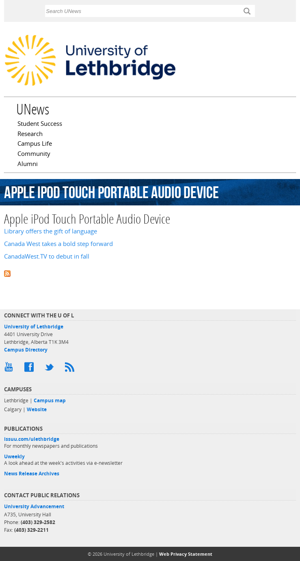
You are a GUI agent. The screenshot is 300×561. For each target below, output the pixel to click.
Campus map (50, 400)
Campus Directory (25, 350)
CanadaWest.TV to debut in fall (46, 256)
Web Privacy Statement (185, 554)
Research (30, 134)
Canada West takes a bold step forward (58, 244)
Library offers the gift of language (50, 231)
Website (37, 409)
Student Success (39, 124)
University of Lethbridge (33, 327)
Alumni (27, 164)
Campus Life (34, 144)
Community (33, 154)
